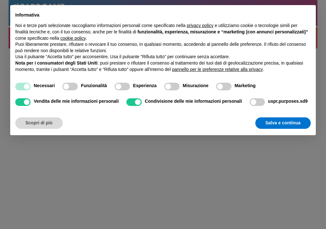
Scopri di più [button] (39, 122)
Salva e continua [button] (283, 122)
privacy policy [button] (200, 25)
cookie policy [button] (73, 38)
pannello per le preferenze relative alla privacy (217, 69)
